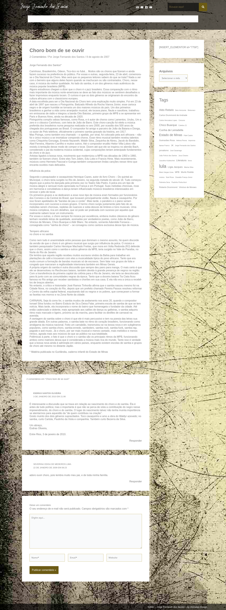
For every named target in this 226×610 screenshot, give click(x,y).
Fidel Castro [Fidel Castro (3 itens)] (188, 136)
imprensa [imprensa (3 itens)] (191, 141)
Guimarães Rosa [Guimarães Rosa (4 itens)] (167, 141)
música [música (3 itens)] (161, 178)
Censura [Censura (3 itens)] (182, 121)
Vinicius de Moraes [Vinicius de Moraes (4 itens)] (187, 188)
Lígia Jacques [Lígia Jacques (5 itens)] (175, 167)
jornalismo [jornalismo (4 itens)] (164, 151)
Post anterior (31, 368)
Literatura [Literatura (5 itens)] (181, 161)
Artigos (43, 19)
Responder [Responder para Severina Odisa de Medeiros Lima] (135, 482)
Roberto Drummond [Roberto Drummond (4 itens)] (168, 188)
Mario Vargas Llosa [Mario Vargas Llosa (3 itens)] (166, 173)
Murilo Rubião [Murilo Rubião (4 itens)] (187, 173)
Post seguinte (139, 368)
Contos (63, 19)
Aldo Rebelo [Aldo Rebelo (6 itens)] (166, 110)
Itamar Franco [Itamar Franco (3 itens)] (164, 146)
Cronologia (91, 19)
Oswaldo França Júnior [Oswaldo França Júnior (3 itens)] (183, 178)
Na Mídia (167, 19)
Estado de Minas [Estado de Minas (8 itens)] (170, 135)
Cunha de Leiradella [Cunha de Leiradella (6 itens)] (171, 130)
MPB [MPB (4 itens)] (177, 173)
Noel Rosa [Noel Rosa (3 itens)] (170, 178)
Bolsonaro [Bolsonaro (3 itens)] (191, 111)
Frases (132, 19)
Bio (53, 19)
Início (32, 19)
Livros (155, 19)
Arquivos (166, 71)
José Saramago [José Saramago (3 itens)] (176, 151)
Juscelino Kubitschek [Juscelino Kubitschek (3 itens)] (167, 161)
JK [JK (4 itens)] (172, 146)
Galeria (143, 19)
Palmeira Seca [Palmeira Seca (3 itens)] (164, 183)
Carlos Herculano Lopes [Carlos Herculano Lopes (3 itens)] (168, 121)
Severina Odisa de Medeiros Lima (53, 465)
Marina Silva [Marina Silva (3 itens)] (188, 168)
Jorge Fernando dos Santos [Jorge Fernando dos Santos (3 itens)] (185, 146)
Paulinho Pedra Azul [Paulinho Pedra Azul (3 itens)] (179, 183)
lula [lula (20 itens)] (162, 166)
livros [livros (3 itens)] (190, 161)
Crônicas (76, 19)
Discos (104, 19)
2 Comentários (38, 56)
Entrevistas (118, 19)
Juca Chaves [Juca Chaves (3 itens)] (183, 156)
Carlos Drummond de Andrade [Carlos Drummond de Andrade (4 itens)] (173, 116)
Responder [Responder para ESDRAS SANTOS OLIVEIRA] (135, 441)
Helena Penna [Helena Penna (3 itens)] (181, 141)
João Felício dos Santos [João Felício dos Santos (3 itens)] (168, 156)
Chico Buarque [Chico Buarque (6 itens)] (168, 125)
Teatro (193, 19)
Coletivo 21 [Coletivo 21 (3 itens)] (182, 126)
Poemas (181, 19)
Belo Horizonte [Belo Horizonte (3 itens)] (180, 111)
